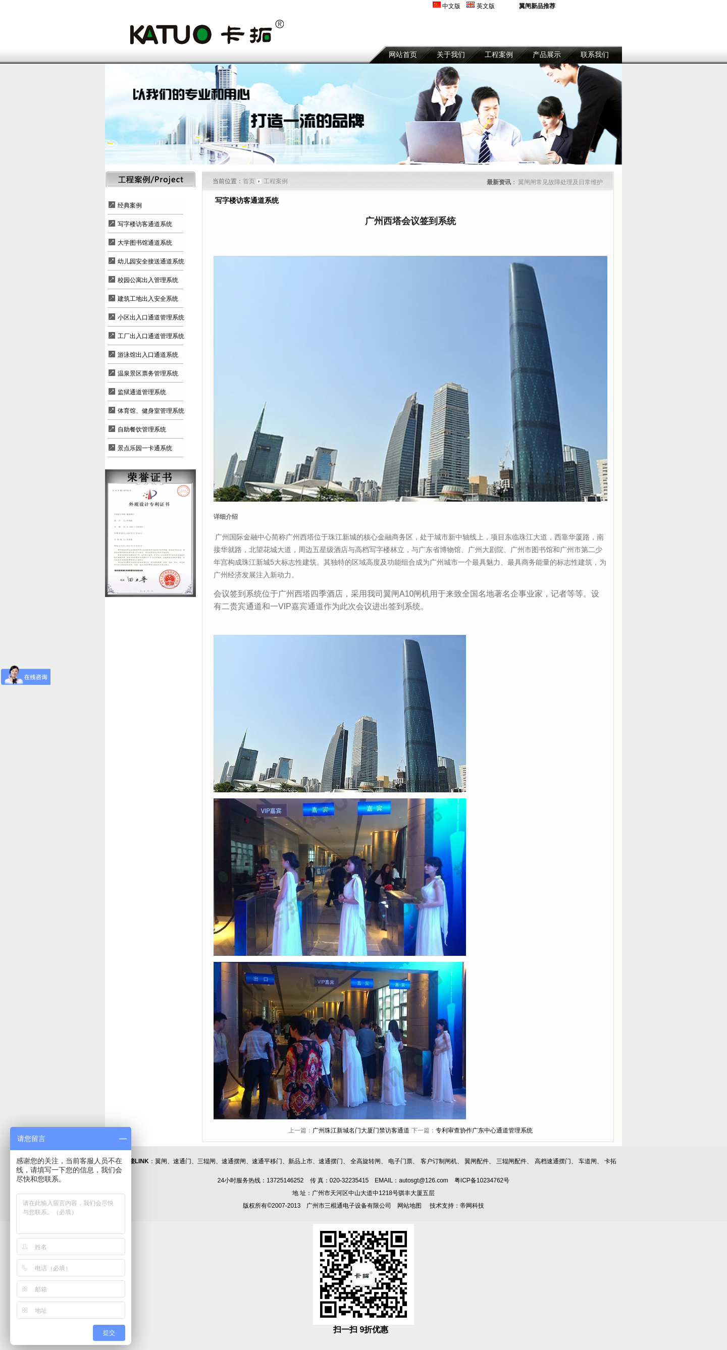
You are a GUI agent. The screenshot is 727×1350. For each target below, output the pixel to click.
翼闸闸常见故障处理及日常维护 (560, 182)
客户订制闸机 (439, 1161)
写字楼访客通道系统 (145, 224)
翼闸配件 (476, 1161)
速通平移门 (267, 1161)
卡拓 (610, 1161)
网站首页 (403, 54)
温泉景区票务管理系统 (148, 373)
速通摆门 (331, 1161)
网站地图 (409, 1205)
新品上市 (300, 1161)
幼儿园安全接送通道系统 (151, 261)
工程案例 (499, 54)
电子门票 (400, 1161)
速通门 (182, 1161)
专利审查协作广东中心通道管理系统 (484, 1130)
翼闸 (161, 1161)
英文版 (486, 6)
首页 (249, 181)
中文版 (451, 6)
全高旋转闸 (365, 1161)
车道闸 (588, 1161)
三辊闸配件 (511, 1161)
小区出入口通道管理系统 (151, 317)
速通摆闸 (234, 1161)
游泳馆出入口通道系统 (148, 354)
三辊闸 (206, 1161)
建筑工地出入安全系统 (148, 298)
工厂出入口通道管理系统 (151, 336)
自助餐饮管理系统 (142, 429)
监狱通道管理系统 (142, 392)
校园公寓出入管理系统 (148, 280)
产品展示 (547, 54)
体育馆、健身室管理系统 (151, 410)
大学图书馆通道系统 (145, 242)
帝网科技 (472, 1205)
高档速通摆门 (553, 1161)
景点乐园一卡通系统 (145, 448)
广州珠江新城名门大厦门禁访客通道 (361, 1130)
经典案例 (130, 205)
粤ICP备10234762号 (481, 1180)
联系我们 (595, 54)
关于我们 (451, 54)
